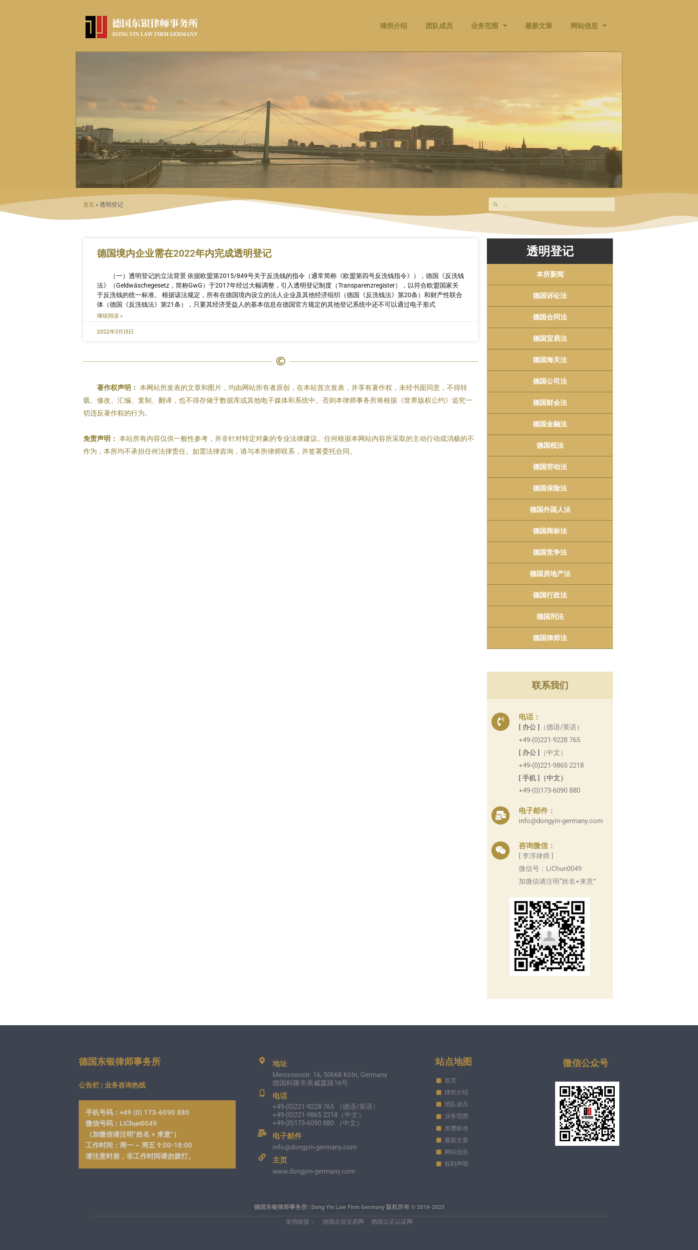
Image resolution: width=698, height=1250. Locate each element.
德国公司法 (550, 381)
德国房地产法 (550, 574)
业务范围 (489, 26)
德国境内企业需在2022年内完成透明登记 (184, 253)
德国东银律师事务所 (120, 1061)
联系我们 (550, 685)
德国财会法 (550, 403)
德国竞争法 (550, 552)
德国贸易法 (550, 338)
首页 (89, 204)
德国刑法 (550, 616)
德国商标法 (550, 531)
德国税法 (550, 445)
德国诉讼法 (550, 296)
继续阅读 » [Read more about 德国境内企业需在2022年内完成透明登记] (110, 316)
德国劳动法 (550, 467)
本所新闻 (550, 274)
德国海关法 (550, 360)
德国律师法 (550, 638)
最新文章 (538, 26)
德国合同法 (550, 317)
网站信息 (589, 26)
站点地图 (453, 1061)
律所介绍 (393, 26)
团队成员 (439, 26)
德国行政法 (550, 595)
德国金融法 (550, 424)
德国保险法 (550, 488)
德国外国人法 (550, 510)
